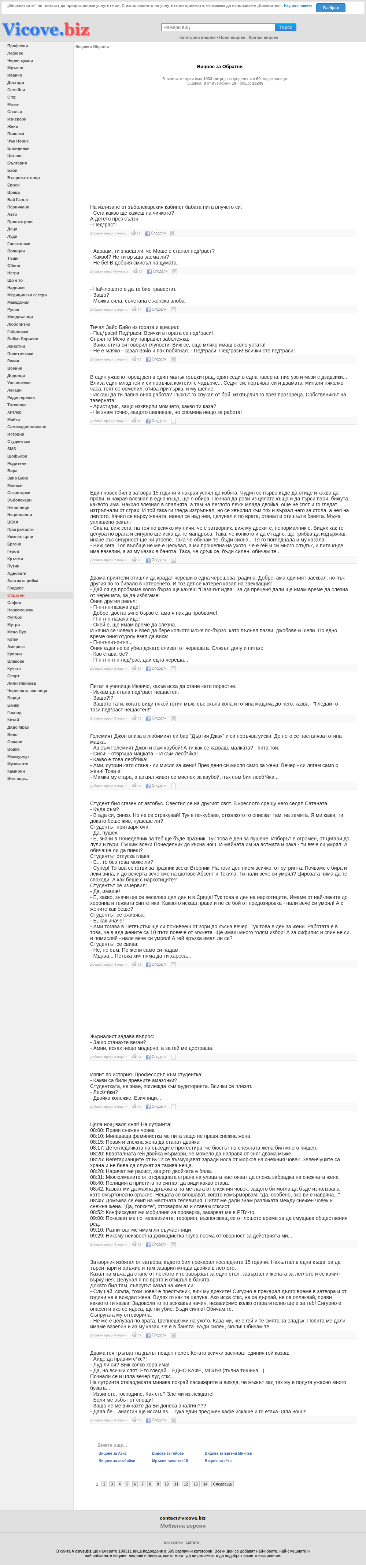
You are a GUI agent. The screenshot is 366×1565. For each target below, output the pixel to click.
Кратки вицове (263, 37)
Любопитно (18, 324)
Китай (13, 720)
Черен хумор (20, 60)
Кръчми (15, 558)
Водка (13, 749)
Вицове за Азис (113, 1453)
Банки (13, 705)
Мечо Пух (16, 632)
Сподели (155, 233)
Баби (12, 170)
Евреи (13, 185)
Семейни (16, 90)
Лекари (14, 390)
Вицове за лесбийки (117, 1461)
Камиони (16, 771)
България (17, 163)
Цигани (14, 155)
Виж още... (17, 778)
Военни (14, 368)
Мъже (13, 104)
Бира (12, 471)
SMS (11, 449)
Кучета (14, 668)
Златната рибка (22, 580)
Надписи (16, 287)
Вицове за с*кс (218, 1461)
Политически (20, 353)
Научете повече (298, 6)
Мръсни (15, 68)
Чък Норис (18, 141)
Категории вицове (198, 37)
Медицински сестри (27, 295)
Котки (13, 639)
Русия (13, 309)
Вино (12, 734)
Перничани (18, 207)
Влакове (15, 661)
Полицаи (16, 251)
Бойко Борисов (22, 339)
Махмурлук (18, 756)
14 (205, 1484)
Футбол (14, 617)
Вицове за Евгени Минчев (228, 1453)
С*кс (11, 97)
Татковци (16, 405)
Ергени (14, 544)
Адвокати (16, 573)
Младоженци (20, 317)
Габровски (17, 331)
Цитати (192, 1542)
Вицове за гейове (168, 1453)
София (14, 602)
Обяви (13, 265)
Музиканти (18, 764)
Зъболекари (19, 500)
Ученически (19, 383)
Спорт (13, 676)
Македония (18, 302)
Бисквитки (173, 1542)
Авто (12, 214)
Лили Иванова (21, 683)
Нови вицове (232, 37)
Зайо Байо (17, 478)
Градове (15, 588)
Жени (12, 126)
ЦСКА (13, 522)
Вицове (82, 47)
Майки (13, 419)
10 (166, 1484)
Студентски (18, 441)
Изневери (16, 119)
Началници (18, 507)
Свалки (14, 112)
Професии (17, 46)
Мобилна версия (183, 1526)
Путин (13, 566)
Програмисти (20, 529)
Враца (13, 192)
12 (186, 1484)
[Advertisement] (220, 141)
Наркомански (20, 610)
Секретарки (18, 493)
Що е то (15, 280)
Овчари (14, 742)
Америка (16, 646)
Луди (12, 236)
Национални (19, 515)
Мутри (13, 624)
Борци (13, 698)
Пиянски (15, 134)
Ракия (13, 361)
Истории (15, 434)
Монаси (15, 485)
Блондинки (18, 148)
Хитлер (14, 412)
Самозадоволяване (26, 427)
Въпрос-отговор (23, 177)
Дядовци (16, 375)
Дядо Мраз (18, 727)
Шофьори (17, 456)
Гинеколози (18, 243)
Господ (14, 712)
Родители (17, 463)
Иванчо (14, 75)
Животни (16, 346)
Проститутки (20, 221)
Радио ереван (21, 397)
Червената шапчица (27, 690)
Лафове (15, 53)
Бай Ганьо (17, 199)
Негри (13, 273)
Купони (14, 654)
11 (176, 1484)
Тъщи (13, 258)
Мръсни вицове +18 (170, 1461)
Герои (13, 551)
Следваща (222, 1484)
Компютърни (20, 536)
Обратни (16, 595)
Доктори (15, 82)
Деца (12, 229)
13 (196, 1484)
